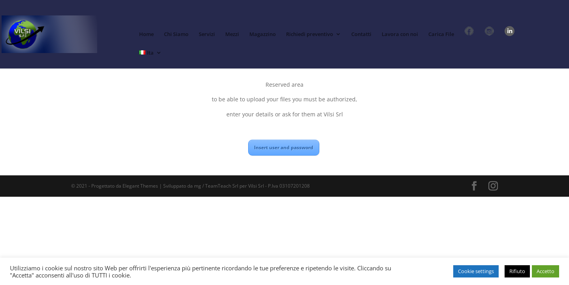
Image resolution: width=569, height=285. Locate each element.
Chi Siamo (176, 34)
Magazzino (262, 34)
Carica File (441, 34)
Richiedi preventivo (309, 34)
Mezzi (232, 34)
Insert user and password (283, 147)
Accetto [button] (545, 271)
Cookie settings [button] (476, 271)
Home (146, 34)
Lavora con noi (400, 34)
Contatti (361, 34)
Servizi (207, 34)
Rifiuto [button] (517, 271)
